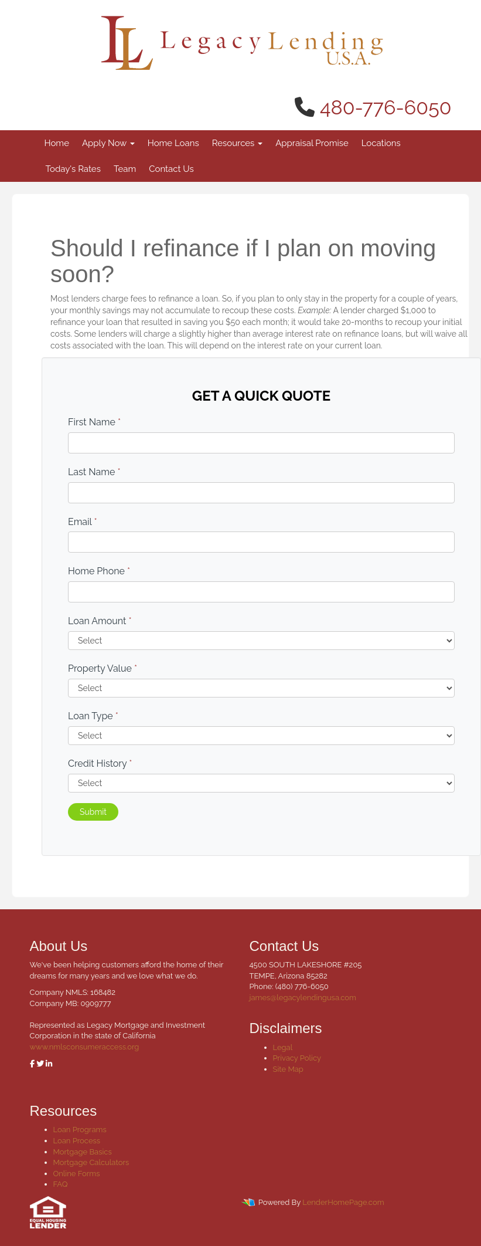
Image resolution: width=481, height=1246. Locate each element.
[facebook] (32, 1063)
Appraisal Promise (312, 143)
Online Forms (76, 1173)
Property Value (102, 668)
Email (82, 521)
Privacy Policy (297, 1058)
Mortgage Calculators (91, 1162)
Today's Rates (73, 169)
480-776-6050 (386, 107)
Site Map (288, 1069)
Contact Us (171, 169)
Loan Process (77, 1140)
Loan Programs (80, 1129)
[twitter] (40, 1063)
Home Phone (99, 571)
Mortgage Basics (82, 1151)
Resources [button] (237, 143)
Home (57, 143)
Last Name (94, 472)
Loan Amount (100, 621)
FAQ (60, 1184)
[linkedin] (49, 1063)
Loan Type (93, 716)
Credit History (100, 763)
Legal (283, 1047)
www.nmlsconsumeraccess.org (84, 1046)
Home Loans (173, 143)
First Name (94, 422)
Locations (381, 143)
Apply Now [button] (108, 143)
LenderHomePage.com (343, 1202)
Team (125, 169)
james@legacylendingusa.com (303, 997)
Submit (93, 812)
